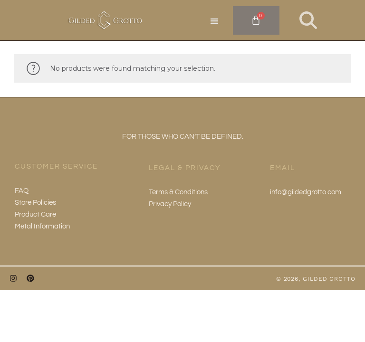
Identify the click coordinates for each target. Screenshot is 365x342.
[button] (214, 20)
